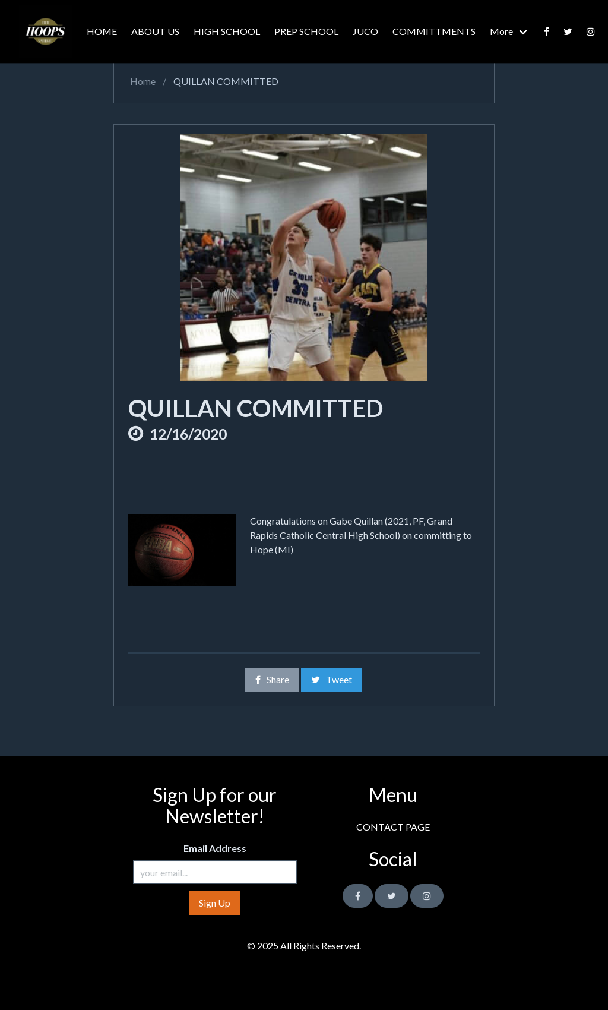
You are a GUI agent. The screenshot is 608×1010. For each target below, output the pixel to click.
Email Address (214, 848)
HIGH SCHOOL (227, 31)
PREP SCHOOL (306, 31)
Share (272, 679)
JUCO (365, 31)
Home (142, 81)
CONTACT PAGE (393, 826)
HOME (102, 31)
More (501, 31)
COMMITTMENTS (434, 31)
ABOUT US (155, 31)
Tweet (331, 679)
